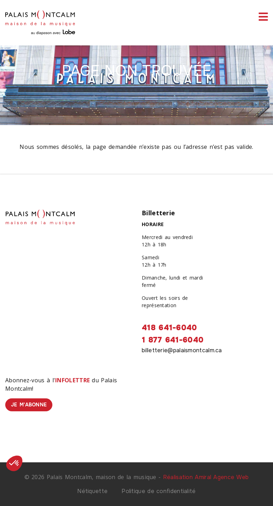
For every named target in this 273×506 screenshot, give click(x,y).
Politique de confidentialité (158, 491)
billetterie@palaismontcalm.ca (182, 350)
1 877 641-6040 (173, 340)
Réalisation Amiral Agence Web (206, 477)
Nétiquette (92, 491)
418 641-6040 (169, 328)
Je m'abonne (29, 405)
